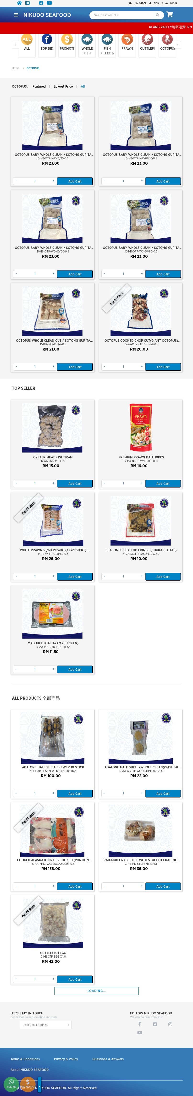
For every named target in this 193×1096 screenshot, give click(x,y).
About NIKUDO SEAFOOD (30, 1070)
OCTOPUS (33, 68)
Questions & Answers (108, 1059)
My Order (138, 3)
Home (15, 68)
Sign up (156, 3)
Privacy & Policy (66, 1059)
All (83, 86)
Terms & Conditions (25, 1059)
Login (171, 3)
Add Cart (75, 181)
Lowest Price (63, 86)
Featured (39, 86)
